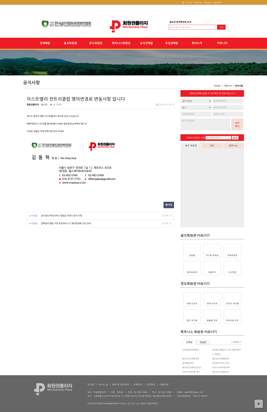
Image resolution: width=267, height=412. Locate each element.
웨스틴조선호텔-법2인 (191, 368)
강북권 (189, 342)
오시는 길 (103, 384)
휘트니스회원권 (121, 43)
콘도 (212, 145)
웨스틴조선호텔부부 (220, 359)
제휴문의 (208, 2)
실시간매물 (146, 43)
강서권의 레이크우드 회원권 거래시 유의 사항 (61, 216)
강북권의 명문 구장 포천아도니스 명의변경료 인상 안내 (66, 223)
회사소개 (197, 43)
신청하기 (237, 124)
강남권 (203, 342)
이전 (206, 21)
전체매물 (45, 43)
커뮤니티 (222, 43)
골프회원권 (70, 43)
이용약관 (163, 384)
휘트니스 (233, 145)
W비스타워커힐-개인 (191, 372)
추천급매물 (171, 43)
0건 (44, 105)
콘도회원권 (95, 43)
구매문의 (137, 384)
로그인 (189, 2)
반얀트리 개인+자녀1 (221, 363)
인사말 (90, 384)
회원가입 (198, 2)
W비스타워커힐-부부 (221, 368)
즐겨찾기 (218, 2)
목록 (168, 205)
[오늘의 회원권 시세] (195, 138)
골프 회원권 (191, 145)
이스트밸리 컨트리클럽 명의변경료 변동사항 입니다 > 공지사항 (133, 26)
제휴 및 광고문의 (120, 384)
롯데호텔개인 (188, 363)
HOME (217, 86)
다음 (209, 21)
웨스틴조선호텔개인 (190, 359)
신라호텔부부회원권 (190, 350)
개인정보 (150, 384)
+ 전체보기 (236, 342)
